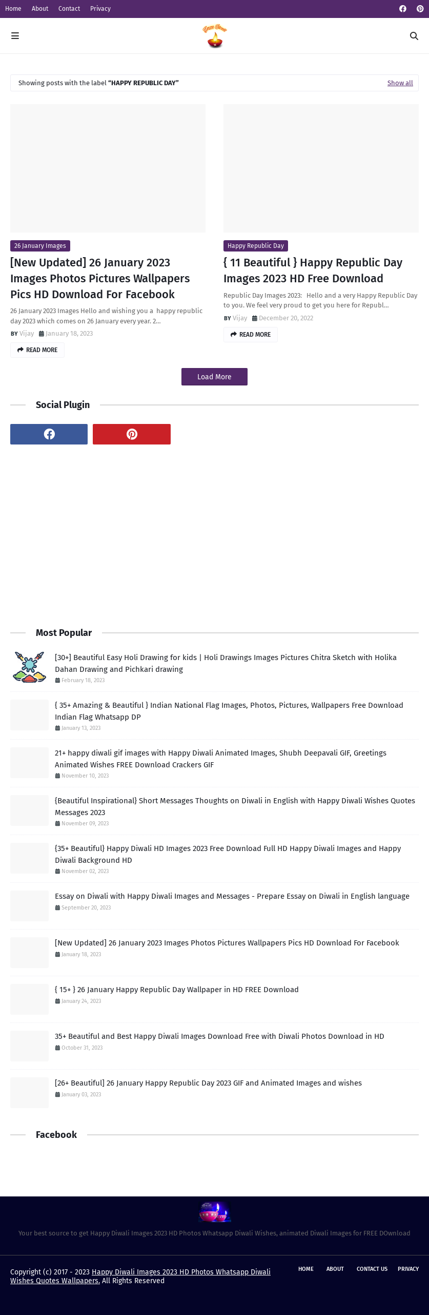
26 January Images (40, 245)
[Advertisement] (214, 534)
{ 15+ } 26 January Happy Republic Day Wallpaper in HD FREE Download (177, 989)
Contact (69, 8)
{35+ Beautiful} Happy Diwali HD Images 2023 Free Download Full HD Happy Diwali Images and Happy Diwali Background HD (228, 854)
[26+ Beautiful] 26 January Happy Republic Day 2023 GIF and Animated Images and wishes (208, 1083)
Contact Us (372, 1269)
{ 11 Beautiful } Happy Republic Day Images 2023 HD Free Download (312, 270)
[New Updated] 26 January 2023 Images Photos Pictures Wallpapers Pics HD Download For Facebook (100, 278)
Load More (214, 377)
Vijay (26, 333)
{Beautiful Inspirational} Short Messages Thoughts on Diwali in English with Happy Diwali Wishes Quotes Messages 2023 (235, 806)
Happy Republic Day (256, 245)
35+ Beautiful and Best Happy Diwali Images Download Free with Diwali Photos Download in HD (219, 1036)
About (40, 8)
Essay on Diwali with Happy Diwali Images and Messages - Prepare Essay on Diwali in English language (232, 896)
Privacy (100, 8)
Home (13, 8)
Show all (400, 83)
